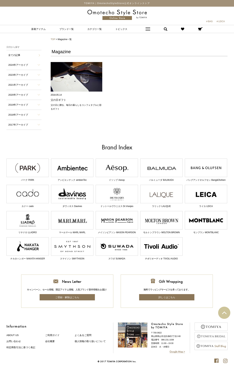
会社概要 (50, 341)
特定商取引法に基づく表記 (20, 347)
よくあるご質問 (83, 335)
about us (12, 335)
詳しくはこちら (166, 297)
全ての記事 (14, 55)
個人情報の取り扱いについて (90, 341)
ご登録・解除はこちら (67, 297)
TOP (53, 39)
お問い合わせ (13, 341)
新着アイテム (38, 29)
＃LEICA (220, 21)
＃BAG (209, 21)
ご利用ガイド (52, 335)
